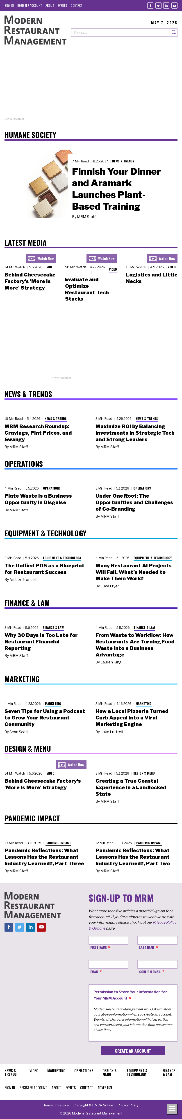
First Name (98, 947)
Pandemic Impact (58, 842)
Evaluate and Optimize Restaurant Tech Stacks (87, 289)
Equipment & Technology (62, 557)
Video (51, 267)
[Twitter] (158, 5)
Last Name (147, 947)
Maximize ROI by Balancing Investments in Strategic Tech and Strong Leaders (135, 433)
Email (94, 971)
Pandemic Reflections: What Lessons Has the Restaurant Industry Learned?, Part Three (44, 857)
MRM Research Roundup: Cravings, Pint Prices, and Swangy (38, 433)
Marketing (53, 703)
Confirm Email (150, 971)
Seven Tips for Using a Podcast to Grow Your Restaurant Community (45, 717)
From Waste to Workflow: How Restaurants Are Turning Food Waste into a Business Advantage (135, 645)
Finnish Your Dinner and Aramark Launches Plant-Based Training (116, 189)
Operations (52, 488)
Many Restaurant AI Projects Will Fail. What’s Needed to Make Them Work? (134, 572)
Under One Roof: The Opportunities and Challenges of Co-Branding (134, 502)
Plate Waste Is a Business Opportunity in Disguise (38, 499)
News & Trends (123, 161)
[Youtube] (174, 5)
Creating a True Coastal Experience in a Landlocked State (131, 787)
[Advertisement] (91, 85)
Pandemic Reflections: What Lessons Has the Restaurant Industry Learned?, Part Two (133, 857)
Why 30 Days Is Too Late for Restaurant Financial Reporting (41, 641)
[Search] (173, 32)
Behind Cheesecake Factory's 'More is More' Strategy (30, 281)
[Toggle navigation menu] (172, 1109)
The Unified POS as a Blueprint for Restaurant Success (44, 568)
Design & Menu (144, 773)
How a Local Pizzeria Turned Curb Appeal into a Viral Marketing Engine (132, 717)
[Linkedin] (166, 5)
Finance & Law (53, 627)
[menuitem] (9, 5)
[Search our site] (120, 32)
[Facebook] (150, 5)
